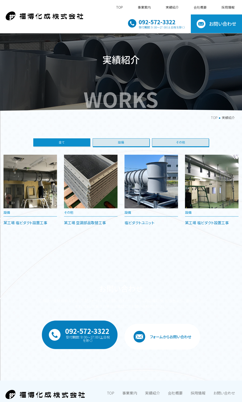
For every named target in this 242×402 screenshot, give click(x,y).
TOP (214, 132)
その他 (180, 158)
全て (61, 158)
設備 (121, 158)
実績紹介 (172, 7)
